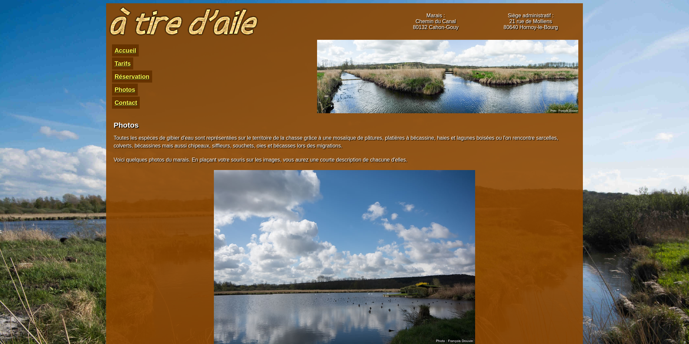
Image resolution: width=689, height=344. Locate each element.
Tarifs (123, 63)
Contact (126, 102)
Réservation (132, 76)
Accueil (125, 50)
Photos (125, 89)
